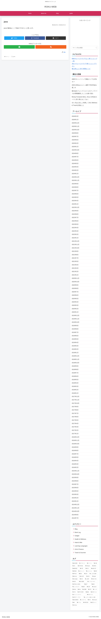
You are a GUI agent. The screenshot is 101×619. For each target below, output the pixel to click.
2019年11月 (75, 319)
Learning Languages (81, 546)
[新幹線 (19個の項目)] (74, 571)
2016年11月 (75, 440)
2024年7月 (75, 157)
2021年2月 (75, 271)
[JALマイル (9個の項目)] (92, 594)
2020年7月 (75, 292)
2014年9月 (75, 514)
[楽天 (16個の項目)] (86, 574)
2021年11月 (75, 244)
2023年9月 (75, 184)
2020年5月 (75, 298)
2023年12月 (75, 177)
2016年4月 (75, 460)
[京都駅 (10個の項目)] (84, 589)
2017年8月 (75, 410)
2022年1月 (75, 238)
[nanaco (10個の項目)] (95, 587)
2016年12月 (75, 437)
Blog (76, 529)
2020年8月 (75, 288)
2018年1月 (75, 393)
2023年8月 (75, 187)
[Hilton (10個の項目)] (74, 589)
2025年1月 (75, 146)
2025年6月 (75, 140)
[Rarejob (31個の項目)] (88, 566)
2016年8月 (75, 450)
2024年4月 (75, 167)
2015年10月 (75, 474)
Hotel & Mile (78, 542)
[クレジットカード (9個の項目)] (79, 594)
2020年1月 (75, 312)
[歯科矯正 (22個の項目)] (75, 568)
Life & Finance (79, 549)
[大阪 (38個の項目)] (95, 563)
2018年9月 (75, 366)
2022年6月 (75, 221)
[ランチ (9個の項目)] (95, 589)
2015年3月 (75, 494)
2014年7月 (75, 518)
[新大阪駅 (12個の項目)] (83, 581)
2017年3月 (75, 427)
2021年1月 (75, 275)
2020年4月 (75, 302)
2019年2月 (75, 349)
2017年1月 (75, 433)
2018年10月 (75, 363)
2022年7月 (75, 217)
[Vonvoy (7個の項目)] (85, 605)
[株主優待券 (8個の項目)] (75, 600)
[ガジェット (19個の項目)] (81, 571)
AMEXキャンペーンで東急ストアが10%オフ (84, 80)
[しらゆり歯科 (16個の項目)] (93, 574)
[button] (96, 48)
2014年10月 (75, 511)
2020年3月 (75, 305)
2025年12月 (75, 123)
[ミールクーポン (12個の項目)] (92, 581)
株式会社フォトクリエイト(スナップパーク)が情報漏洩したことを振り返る (85, 92)
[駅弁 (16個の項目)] (80, 574)
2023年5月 (75, 197)
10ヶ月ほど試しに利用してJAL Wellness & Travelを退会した (84, 104)
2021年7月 (75, 258)
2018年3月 (75, 386)
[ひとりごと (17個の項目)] (89, 571)
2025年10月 (75, 130)
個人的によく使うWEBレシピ (81, 68)
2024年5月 (75, 163)
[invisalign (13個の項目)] (75, 579)
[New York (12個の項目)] (94, 579)
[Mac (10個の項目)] (79, 589)
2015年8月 (75, 481)
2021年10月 (75, 248)
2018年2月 (75, 390)
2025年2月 (75, 143)
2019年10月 (75, 322)
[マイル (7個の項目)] (79, 602)
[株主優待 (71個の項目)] (75, 563)
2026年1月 (75, 119)
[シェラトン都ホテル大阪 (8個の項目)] (90, 597)
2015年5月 (75, 491)
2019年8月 (75, 329)
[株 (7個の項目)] (74, 602)
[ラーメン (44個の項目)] (89, 563)
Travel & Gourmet (80, 552)
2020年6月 (75, 295)
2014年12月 (75, 504)
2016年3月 (75, 464)
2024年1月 (75, 173)
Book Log (78, 532)
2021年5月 (75, 261)
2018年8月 (75, 369)
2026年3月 (75, 116)
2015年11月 (75, 471)
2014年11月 (75, 508)
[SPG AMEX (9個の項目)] (81, 592)
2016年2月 (75, 467)
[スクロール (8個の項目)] (83, 600)
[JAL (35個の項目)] (74, 566)
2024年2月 (75, 170)
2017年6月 (75, 417)
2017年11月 (75, 400)
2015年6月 (75, 487)
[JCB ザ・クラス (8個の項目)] (77, 597)
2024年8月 (75, 153)
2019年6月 (75, 336)
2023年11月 (75, 180)
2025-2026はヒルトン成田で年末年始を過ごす (84, 86)
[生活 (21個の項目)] (87, 568)
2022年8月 (75, 214)
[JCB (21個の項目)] (82, 568)
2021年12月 (75, 241)
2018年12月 (75, 356)
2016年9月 (75, 447)
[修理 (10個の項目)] (83, 587)
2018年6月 (75, 376)
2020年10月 (75, 281)
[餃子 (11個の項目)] (87, 584)
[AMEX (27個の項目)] (95, 566)
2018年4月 (75, 383)
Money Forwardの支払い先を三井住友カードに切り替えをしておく (84, 98)
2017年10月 (75, 403)
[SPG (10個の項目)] (90, 589)
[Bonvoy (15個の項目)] (75, 576)
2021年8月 (75, 254)
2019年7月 (75, 332)
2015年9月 (75, 477)
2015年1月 (75, 501)
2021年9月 (75, 251)
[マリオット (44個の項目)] (82, 563)
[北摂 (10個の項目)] (88, 587)
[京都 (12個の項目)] (75, 581)
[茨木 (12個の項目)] (81, 579)
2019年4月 (75, 342)
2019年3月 (75, 346)
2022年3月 (75, 231)
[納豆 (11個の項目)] (94, 584)
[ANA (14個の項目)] (88, 576)
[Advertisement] (85, 33)
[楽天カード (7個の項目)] (94, 602)
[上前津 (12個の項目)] (87, 579)
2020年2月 (75, 309)
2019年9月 (75, 325)
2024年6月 (75, 160)
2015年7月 (75, 484)
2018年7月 (75, 373)
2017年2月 (75, 430)
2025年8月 (75, 133)
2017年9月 (75, 406)
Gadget (77, 536)
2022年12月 (75, 207)
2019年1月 (75, 352)
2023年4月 (75, 200)
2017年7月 (75, 413)
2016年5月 (75, 457)
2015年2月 (75, 498)
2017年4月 (75, 423)
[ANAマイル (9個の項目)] (94, 592)
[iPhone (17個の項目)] (75, 574)
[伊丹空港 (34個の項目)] (80, 566)
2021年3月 (75, 268)
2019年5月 (75, 339)
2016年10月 (75, 444)
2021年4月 (75, 265)
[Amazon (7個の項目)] (95, 600)
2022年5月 (75, 224)
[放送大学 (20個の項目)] (94, 568)
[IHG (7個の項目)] (89, 600)
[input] (85, 47)
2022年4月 (75, 227)
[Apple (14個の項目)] (95, 576)
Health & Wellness (80, 539)
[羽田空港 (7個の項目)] (86, 602)
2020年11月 (75, 278)
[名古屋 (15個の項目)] (82, 576)
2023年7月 (75, 190)
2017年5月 (75, 420)
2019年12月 (75, 315)
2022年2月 (75, 234)
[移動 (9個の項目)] (87, 592)
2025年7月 (75, 136)
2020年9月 (75, 285)
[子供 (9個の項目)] (74, 592)
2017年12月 (75, 396)
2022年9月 (75, 211)
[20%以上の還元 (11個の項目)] (78, 584)
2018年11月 (75, 359)
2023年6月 (75, 194)
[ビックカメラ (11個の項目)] (76, 587)
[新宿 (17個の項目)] (95, 571)
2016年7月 (75, 454)
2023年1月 (75, 204)
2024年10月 (75, 150)
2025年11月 (75, 126)
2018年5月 (75, 379)
